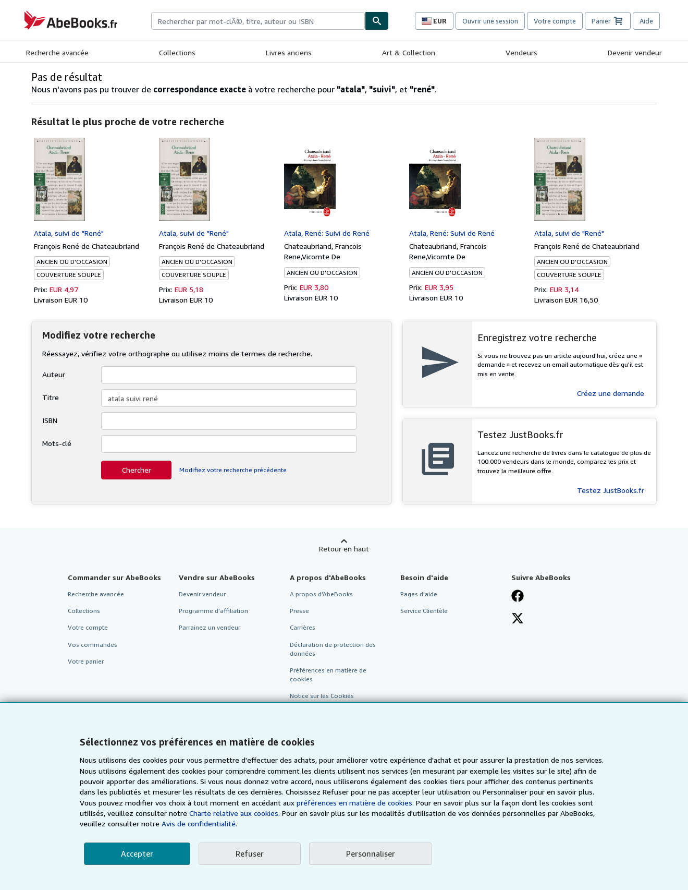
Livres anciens (289, 52)
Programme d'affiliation (213, 611)
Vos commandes (92, 644)
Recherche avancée (57, 52)
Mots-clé (56, 443)
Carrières (302, 627)
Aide (646, 21)
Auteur (53, 374)
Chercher (136, 469)
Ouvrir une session (490, 21)
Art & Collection (408, 52)
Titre (50, 397)
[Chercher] (376, 21)
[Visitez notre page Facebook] (517, 597)
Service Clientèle (424, 611)
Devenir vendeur (635, 52)
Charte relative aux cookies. (235, 813)
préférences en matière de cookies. (355, 802)
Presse (299, 611)
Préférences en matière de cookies (328, 674)
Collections (177, 52)
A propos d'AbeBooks (321, 594)
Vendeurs (521, 52)
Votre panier (86, 661)
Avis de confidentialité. (199, 823)
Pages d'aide (418, 594)
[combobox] (258, 21)
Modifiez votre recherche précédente (233, 470)
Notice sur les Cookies (322, 696)
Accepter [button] (137, 853)
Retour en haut (344, 548)
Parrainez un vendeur (209, 627)
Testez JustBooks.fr (610, 490)
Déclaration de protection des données (333, 649)
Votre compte (555, 21)
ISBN (49, 420)
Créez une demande (610, 393)
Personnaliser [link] (370, 853)
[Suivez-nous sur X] (517, 619)
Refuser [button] (250, 853)
